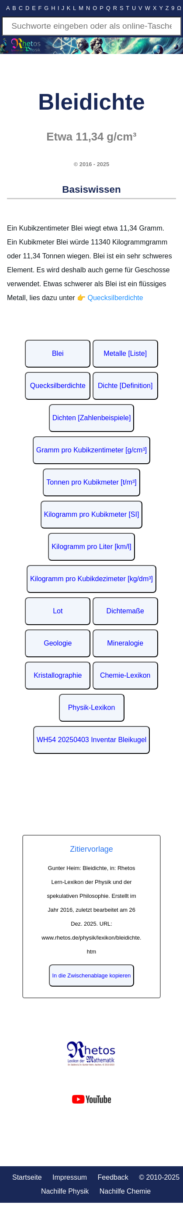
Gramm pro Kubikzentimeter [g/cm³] (91, 450)
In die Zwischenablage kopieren (91, 975)
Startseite (27, 1177)
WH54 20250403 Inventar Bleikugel (92, 739)
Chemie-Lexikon (125, 675)
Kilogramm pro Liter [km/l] (91, 546)
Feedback (113, 1177)
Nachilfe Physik (65, 1191)
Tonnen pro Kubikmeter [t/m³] (91, 482)
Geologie (58, 643)
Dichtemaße (125, 611)
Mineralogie (125, 643)
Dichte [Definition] (125, 385)
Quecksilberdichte (58, 385)
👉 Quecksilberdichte (110, 297)
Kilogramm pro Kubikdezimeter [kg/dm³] (91, 578)
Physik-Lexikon (91, 707)
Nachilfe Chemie (125, 1191)
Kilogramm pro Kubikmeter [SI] (91, 514)
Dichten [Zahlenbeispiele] (91, 418)
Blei (58, 353)
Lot (57, 611)
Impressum (69, 1177)
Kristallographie (58, 675)
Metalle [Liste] (125, 353)
